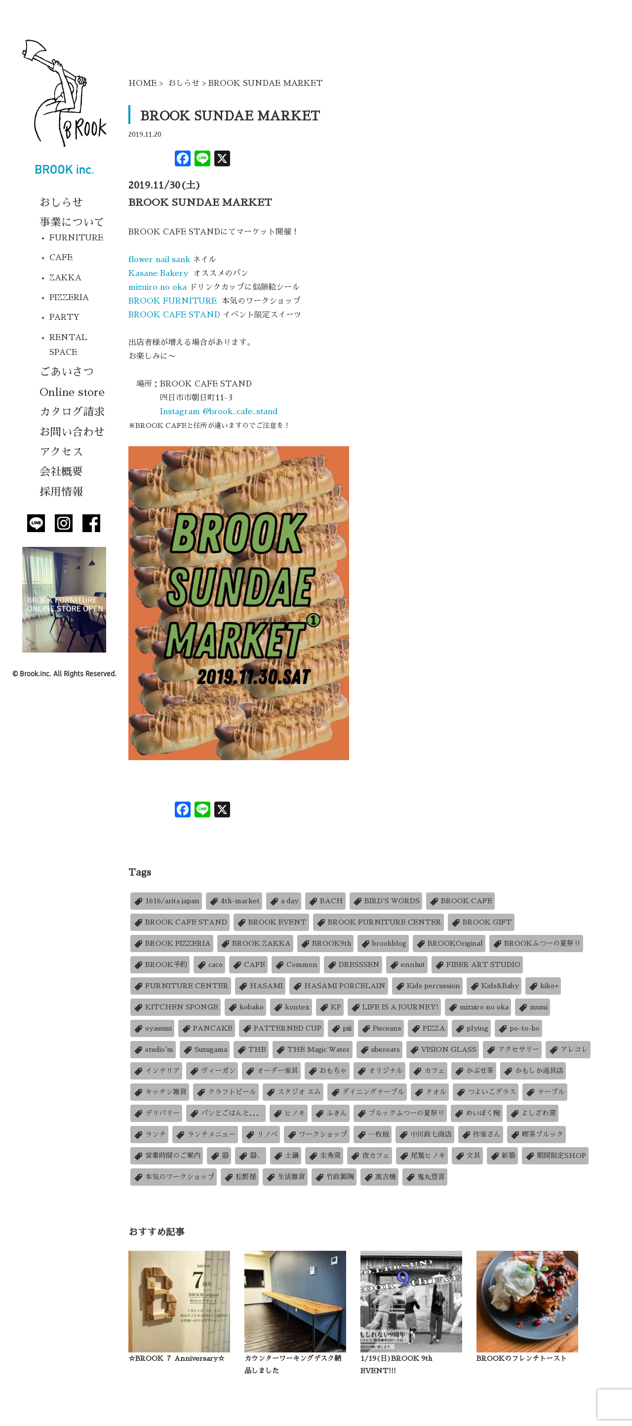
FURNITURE (76, 238)
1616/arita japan (166, 901)
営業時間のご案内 (166, 1156)
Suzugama (204, 1049)
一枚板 (372, 1134)
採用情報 (61, 492)
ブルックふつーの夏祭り (400, 1113)
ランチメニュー (205, 1134)
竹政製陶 (334, 1177)
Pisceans (380, 1028)
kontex (291, 1007)
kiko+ (543, 986)
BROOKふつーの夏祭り (536, 943)
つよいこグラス (485, 1092)
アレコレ (568, 1049)
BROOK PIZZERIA (172, 943)
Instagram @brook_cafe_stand (218, 412)
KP (329, 1007)
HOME (142, 83)
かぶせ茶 (474, 1071)
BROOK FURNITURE (173, 301)
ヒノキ (288, 1113)
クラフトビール (226, 1092)
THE (251, 1049)
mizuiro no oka (157, 287)
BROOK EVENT (271, 922)
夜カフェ (370, 1156)
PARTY (64, 317)
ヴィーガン (212, 1071)
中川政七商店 (425, 1134)
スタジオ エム (293, 1092)
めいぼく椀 (476, 1113)
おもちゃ (327, 1071)
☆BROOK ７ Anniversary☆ (176, 1358)
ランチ (149, 1134)
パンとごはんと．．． (226, 1113)
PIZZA (427, 1028)
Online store (72, 392)
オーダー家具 (271, 1071)
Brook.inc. (35, 673)
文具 (467, 1156)
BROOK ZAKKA (255, 943)
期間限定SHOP (555, 1156)
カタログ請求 (72, 412)
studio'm (153, 1049)
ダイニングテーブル (367, 1092)
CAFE (61, 258)
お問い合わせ (72, 432)
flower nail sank (160, 260)
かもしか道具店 (533, 1071)
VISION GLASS (442, 1049)
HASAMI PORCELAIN (339, 986)
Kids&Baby (494, 986)
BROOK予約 (160, 965)
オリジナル (379, 1071)
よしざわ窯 (532, 1113)
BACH (325, 901)
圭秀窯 (324, 1156)
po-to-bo (518, 1028)
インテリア (156, 1071)
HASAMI (260, 986)
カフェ (428, 1071)
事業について (72, 222)
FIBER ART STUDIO (477, 965)
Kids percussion (427, 986)
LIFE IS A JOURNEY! (394, 1007)
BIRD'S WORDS (386, 901)
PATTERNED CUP (281, 1028)
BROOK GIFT (481, 922)
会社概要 (61, 471)
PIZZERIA (69, 298)
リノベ (260, 1134)
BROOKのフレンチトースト (521, 1358)
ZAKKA (65, 278)
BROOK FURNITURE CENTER (378, 922)
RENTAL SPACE (68, 345)
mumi (532, 1007)
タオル (429, 1092)
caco (209, 965)
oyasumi (152, 1028)
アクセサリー (512, 1049)
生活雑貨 (285, 1177)
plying (471, 1028)
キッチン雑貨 (160, 1092)
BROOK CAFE (460, 901)
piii (341, 1028)
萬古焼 (379, 1177)
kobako (245, 1007)
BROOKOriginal (449, 943)
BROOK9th (325, 943)
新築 (502, 1156)
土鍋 (286, 1156)
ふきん (330, 1113)
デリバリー (156, 1113)
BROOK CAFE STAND (174, 315)
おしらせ (61, 202)
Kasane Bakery (160, 273)
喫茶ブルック (536, 1134)
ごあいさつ (67, 372)
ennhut (407, 965)
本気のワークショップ (173, 1177)
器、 (250, 1156)
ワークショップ (316, 1134)
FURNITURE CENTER (181, 986)
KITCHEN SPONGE (175, 1007)
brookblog (383, 943)
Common (295, 965)
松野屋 (239, 1177)
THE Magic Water (312, 1049)
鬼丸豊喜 (425, 1177)
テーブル (545, 1092)
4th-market (234, 901)
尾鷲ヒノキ (421, 1156)
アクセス (61, 452)
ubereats (379, 1049)
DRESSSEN (353, 965)
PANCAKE (207, 1028)
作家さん (481, 1134)
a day (284, 901)
